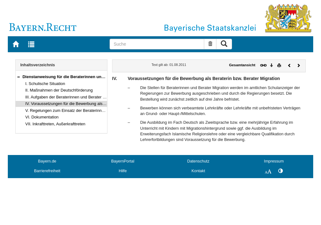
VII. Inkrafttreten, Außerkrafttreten (55, 124)
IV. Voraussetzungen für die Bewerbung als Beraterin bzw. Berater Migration (93, 103)
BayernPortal (122, 161)
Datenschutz (198, 161)
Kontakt (198, 170)
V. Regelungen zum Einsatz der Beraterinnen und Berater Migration (85, 110)
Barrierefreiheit (47, 170)
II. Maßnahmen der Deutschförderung (59, 90)
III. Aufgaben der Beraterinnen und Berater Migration (72, 97)
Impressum (274, 161)
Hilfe (123, 170)
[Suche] (157, 44)
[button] (18, 76)
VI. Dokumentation (42, 117)
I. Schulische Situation (45, 83)
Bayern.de (47, 161)
